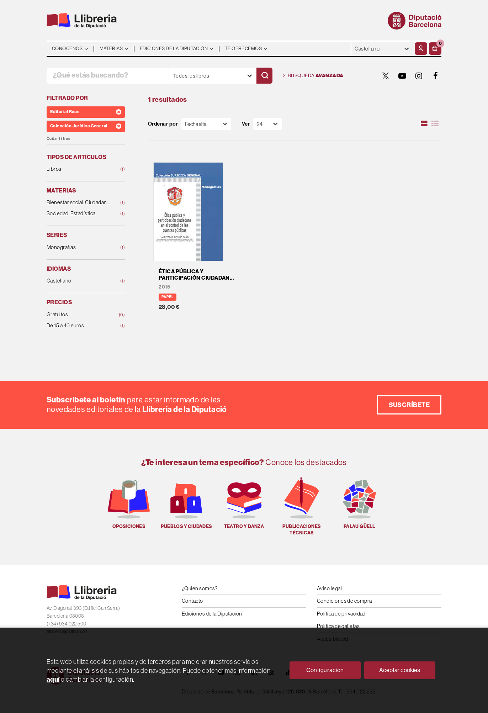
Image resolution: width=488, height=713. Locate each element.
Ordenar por (163, 124)
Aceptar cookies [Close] (399, 670)
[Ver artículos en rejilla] (424, 123)
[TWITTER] (385, 75)
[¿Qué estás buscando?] (108, 76)
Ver (246, 124)
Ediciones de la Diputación (212, 613)
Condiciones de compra (344, 600)
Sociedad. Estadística (79, 214)
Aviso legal (329, 588)
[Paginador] (267, 124)
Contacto (192, 600)
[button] (435, 48)
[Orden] (206, 124)
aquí (53, 679)
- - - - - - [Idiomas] (382, 48)
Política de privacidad (341, 613)
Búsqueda (313, 75)
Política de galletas (338, 626)
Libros (79, 169)
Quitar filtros (58, 139)
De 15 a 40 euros (79, 326)
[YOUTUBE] (402, 75)
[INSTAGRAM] (419, 75)
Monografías (79, 247)
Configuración (325, 670)
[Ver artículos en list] (435, 123)
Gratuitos (79, 315)
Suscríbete (409, 405)
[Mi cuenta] (421, 48)
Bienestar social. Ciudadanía (79, 203)
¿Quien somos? (200, 588)
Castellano (79, 281)
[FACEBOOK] (435, 75)
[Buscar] (264, 76)
